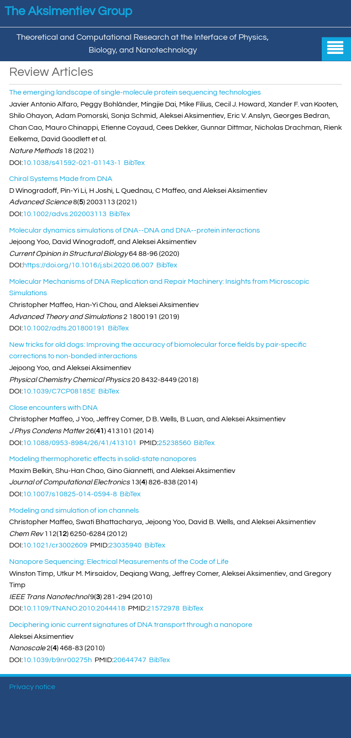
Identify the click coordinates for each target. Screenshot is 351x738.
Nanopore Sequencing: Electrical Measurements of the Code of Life (119, 561)
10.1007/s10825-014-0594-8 (70, 494)
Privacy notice (32, 686)
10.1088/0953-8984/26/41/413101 (80, 442)
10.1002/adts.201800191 (64, 328)
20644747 (129, 660)
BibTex (134, 162)
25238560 (174, 442)
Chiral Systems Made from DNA (60, 178)
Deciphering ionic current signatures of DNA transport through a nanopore (130, 624)
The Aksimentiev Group (68, 11)
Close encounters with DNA (53, 407)
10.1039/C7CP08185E (59, 391)
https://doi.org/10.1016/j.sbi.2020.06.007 (88, 265)
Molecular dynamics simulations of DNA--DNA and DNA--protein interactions (134, 230)
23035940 (125, 545)
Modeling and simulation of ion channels (74, 510)
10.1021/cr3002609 (55, 545)
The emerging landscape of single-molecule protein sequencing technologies (135, 92)
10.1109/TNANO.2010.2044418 (74, 608)
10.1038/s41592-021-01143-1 (72, 162)
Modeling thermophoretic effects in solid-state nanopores (103, 458)
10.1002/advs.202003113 (64, 214)
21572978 (163, 608)
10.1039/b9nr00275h (57, 660)
